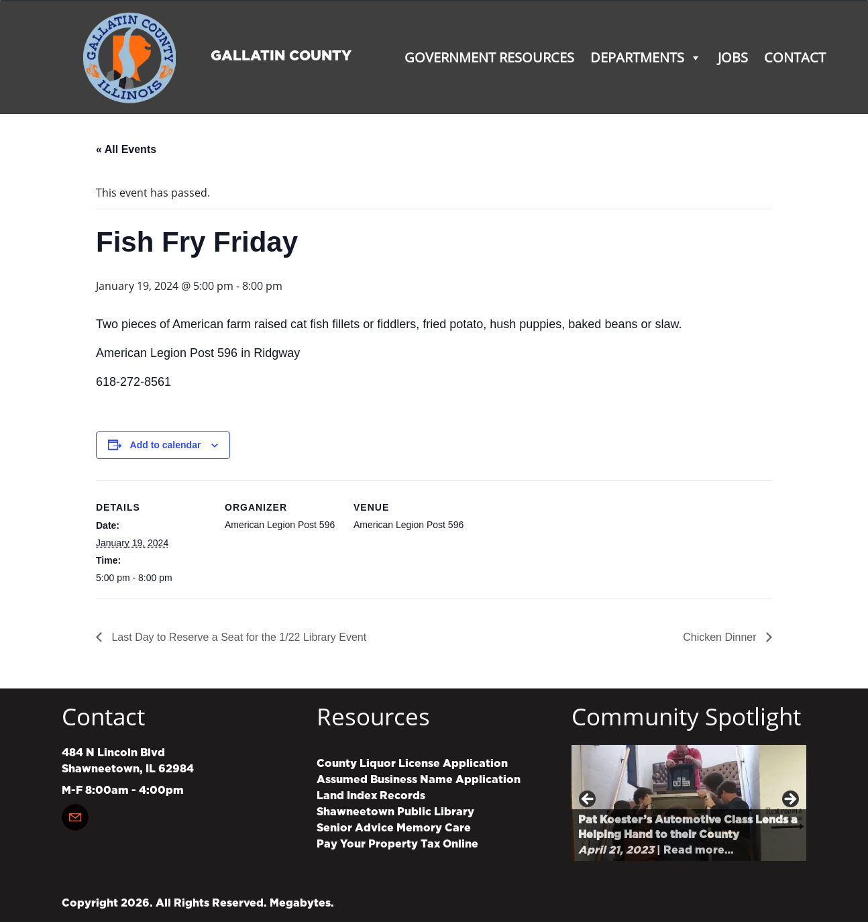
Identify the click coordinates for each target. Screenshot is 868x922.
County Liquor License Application (412, 763)
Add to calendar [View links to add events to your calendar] (165, 445)
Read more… (698, 850)
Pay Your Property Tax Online (397, 844)
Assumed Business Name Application (419, 779)
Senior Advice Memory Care (394, 828)
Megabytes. (302, 903)
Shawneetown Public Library (395, 812)
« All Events (126, 149)
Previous (588, 800)
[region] (689, 803)
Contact (795, 57)
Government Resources (489, 57)
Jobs (733, 57)
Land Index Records (371, 795)
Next (789, 800)
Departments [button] (646, 57)
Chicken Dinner (721, 637)
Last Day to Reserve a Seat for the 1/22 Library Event (237, 637)
